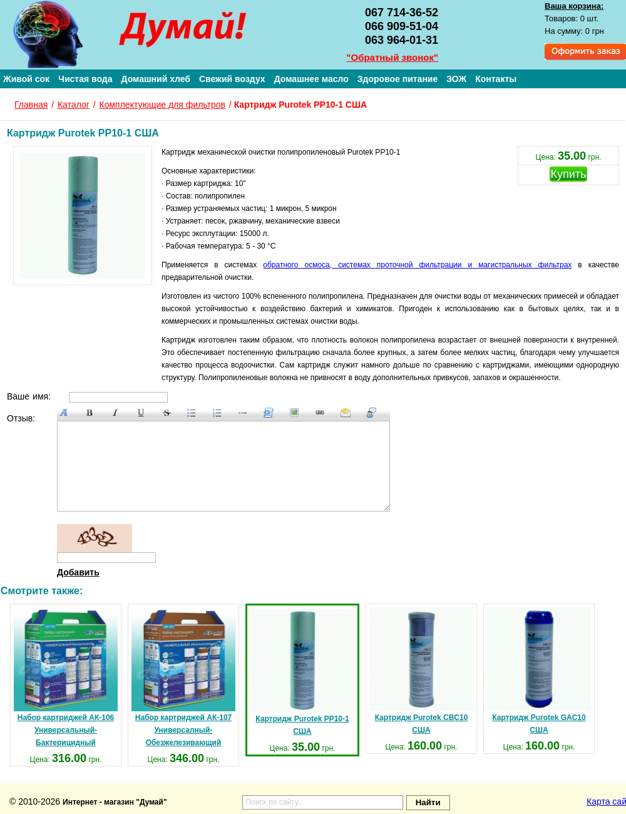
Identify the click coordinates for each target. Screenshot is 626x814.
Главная (31, 105)
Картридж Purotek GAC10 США (539, 670)
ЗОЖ (456, 79)
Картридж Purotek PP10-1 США (302, 672)
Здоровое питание (397, 79)
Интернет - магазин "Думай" (115, 802)
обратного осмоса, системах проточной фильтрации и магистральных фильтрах (417, 264)
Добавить (78, 572)
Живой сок (26, 79)
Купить (569, 174)
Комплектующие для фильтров (162, 105)
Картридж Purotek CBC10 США (421, 670)
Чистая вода (85, 79)
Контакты (495, 79)
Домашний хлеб (155, 79)
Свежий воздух (232, 79)
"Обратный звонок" (392, 57)
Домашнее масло (311, 79)
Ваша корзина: (574, 6)
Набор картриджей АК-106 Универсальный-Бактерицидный (66, 677)
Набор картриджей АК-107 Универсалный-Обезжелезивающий (183, 677)
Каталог (74, 105)
